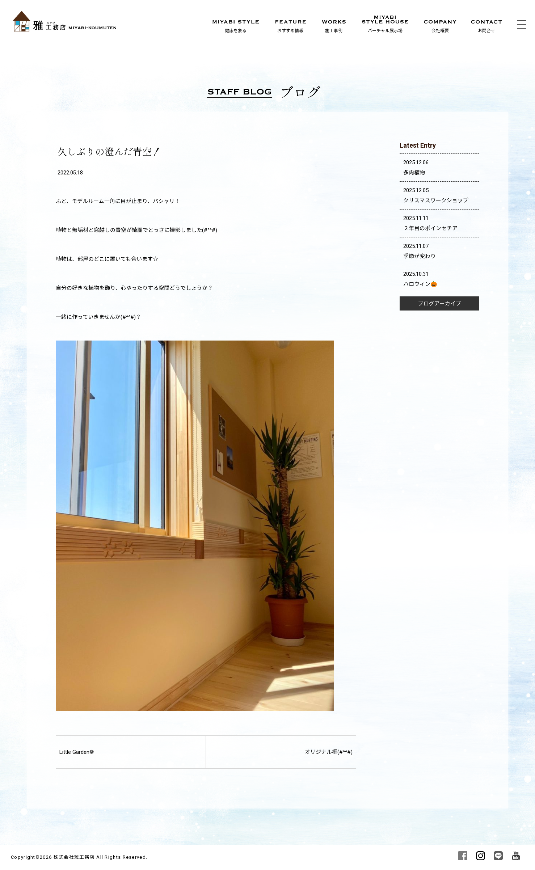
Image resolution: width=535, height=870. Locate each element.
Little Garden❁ (76, 752)
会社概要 (440, 30)
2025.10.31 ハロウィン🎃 (420, 279)
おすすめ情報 (290, 30)
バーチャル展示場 (385, 30)
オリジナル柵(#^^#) (329, 752)
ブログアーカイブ (439, 303)
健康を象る (236, 30)
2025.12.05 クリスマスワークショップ (435, 195)
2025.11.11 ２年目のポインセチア (430, 223)
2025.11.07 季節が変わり (419, 251)
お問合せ (486, 30)
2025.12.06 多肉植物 (416, 167)
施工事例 (333, 30)
